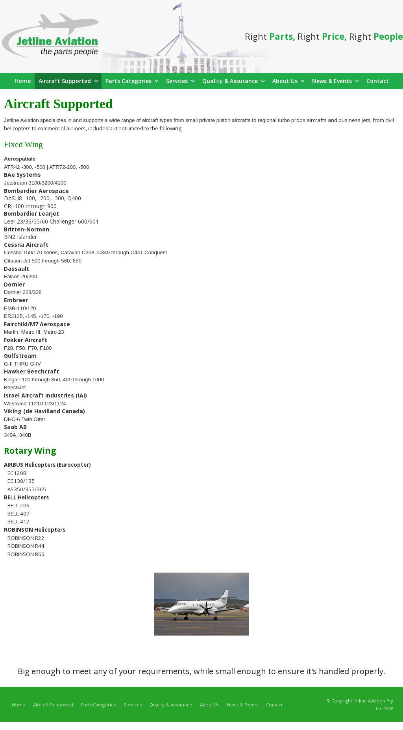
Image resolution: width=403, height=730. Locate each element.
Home (18, 705)
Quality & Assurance (171, 705)
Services (133, 705)
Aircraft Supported (53, 705)
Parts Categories (98, 705)
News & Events (242, 705)
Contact (274, 705)
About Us (209, 705)
